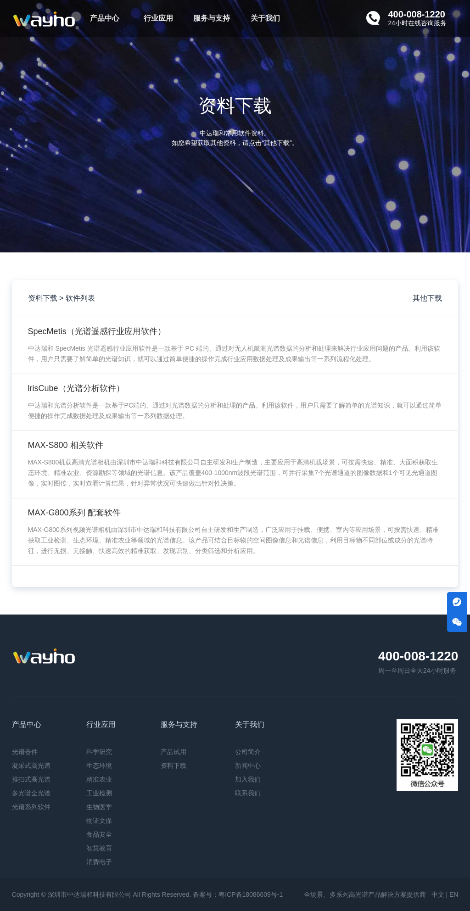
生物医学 (99, 806)
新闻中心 (248, 765)
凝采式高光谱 (31, 765)
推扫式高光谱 (31, 779)
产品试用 (173, 751)
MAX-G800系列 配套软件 (74, 512)
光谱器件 (25, 751)
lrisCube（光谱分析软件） (76, 388)
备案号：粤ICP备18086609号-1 (238, 894)
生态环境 (99, 765)
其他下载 (427, 298)
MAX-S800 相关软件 (65, 445)
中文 (437, 894)
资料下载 (173, 765)
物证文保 (99, 820)
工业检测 (99, 793)
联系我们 (248, 793)
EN (453, 894)
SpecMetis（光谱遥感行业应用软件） (97, 331)
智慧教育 (99, 848)
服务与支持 (211, 18)
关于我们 (265, 18)
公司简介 (248, 751)
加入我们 (248, 779)
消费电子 (99, 862)
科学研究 (99, 751)
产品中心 (104, 18)
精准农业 (99, 779)
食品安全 (99, 834)
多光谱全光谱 (31, 793)
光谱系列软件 (31, 806)
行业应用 (158, 18)
